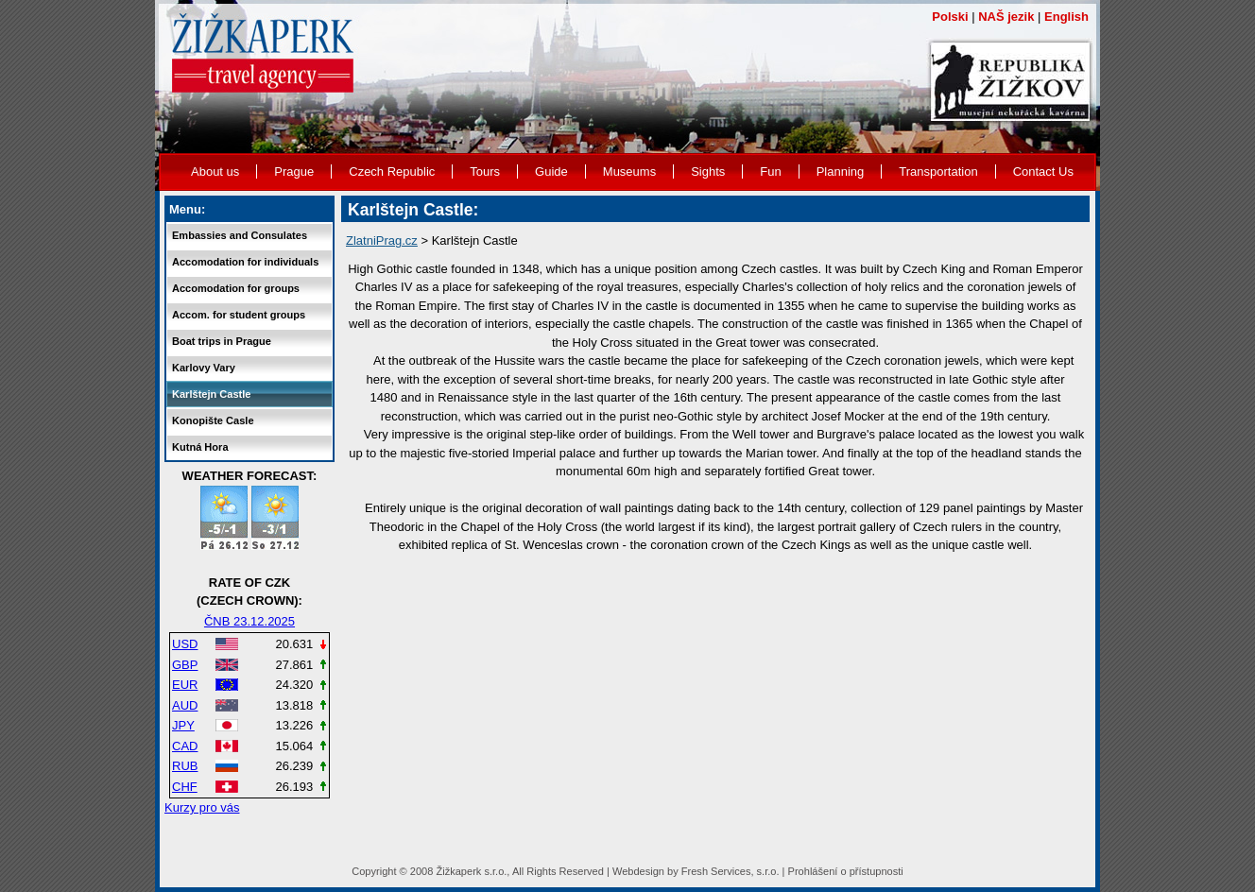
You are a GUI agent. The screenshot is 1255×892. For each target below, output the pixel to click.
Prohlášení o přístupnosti (845, 871)
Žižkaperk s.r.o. (471, 871)
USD (185, 644)
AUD (185, 705)
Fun (770, 171)
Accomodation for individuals (245, 261)
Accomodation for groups (236, 288)
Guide (551, 171)
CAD (185, 746)
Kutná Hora (200, 447)
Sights (708, 171)
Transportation (938, 171)
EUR (185, 685)
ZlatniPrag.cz (382, 240)
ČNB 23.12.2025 (249, 621)
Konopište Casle (213, 420)
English (1066, 16)
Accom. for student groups (238, 314)
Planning (841, 171)
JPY (183, 725)
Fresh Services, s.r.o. (730, 871)
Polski (950, 16)
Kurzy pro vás (201, 807)
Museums (629, 171)
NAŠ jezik (1006, 16)
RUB (185, 766)
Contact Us (1043, 171)
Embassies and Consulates (239, 235)
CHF (185, 787)
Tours (485, 171)
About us (215, 171)
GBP (185, 665)
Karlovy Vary (203, 367)
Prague (294, 171)
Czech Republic (392, 171)
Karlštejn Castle (211, 394)
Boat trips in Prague (221, 341)
